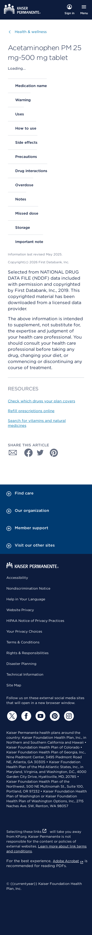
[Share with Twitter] (40, 453)
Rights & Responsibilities (27, 653)
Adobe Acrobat (68, 861)
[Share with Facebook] (26, 453)
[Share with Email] (13, 453)
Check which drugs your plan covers (41, 401)
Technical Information (24, 674)
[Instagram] (68, 716)
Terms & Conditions (22, 642)
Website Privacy (20, 610)
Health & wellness (31, 31)
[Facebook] (25, 716)
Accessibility (17, 578)
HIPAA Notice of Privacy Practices (35, 621)
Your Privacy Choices (24, 631)
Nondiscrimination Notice (28, 588)
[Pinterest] (54, 716)
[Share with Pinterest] (54, 453)
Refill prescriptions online (31, 411)
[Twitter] (11, 716)
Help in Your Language (25, 599)
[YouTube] (40, 716)
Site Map (13, 685)
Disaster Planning (21, 664)
